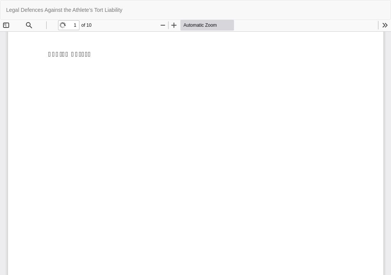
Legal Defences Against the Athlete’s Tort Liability (64, 10)
